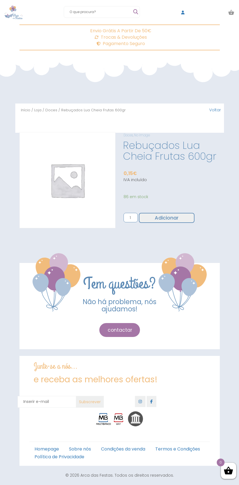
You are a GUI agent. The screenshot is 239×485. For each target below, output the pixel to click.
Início (25, 110)
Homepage (47, 449)
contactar (120, 330)
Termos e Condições (177, 449)
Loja (37, 110)
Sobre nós (80, 449)
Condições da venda (123, 449)
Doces (51, 110)
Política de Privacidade (59, 457)
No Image (142, 135)
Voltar (215, 110)
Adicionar (167, 217)
